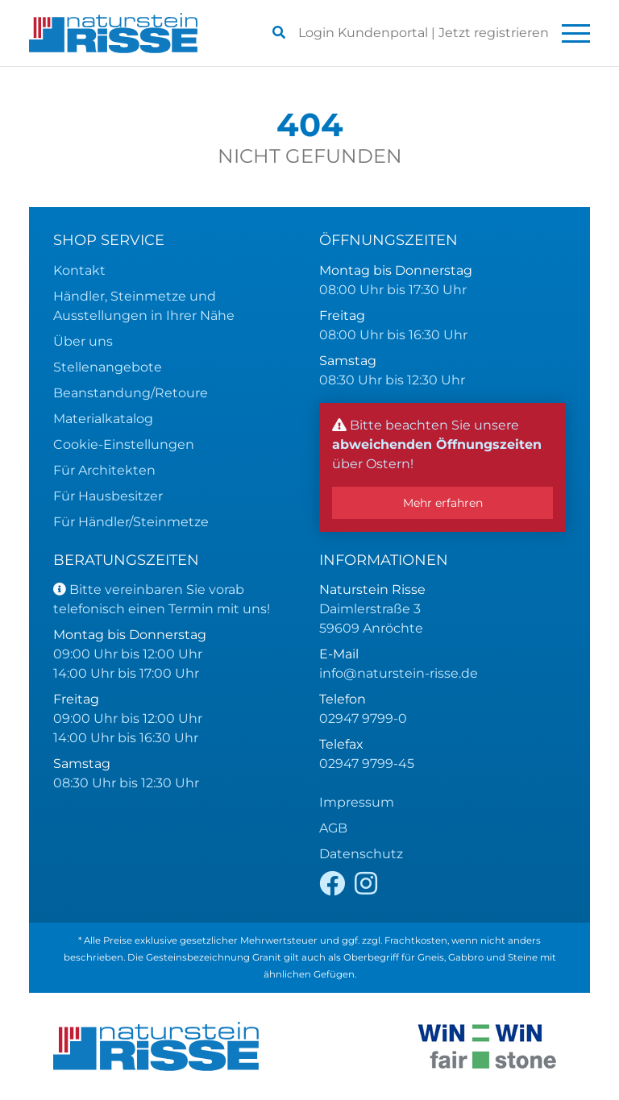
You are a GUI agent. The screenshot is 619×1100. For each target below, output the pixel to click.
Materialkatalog (103, 418)
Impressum (356, 802)
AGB (333, 828)
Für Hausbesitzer (108, 496)
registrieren (493, 32)
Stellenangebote (107, 367)
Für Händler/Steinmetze (131, 521)
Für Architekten (104, 470)
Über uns (83, 341)
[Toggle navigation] (576, 33)
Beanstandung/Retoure (130, 393)
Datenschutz (361, 853)
